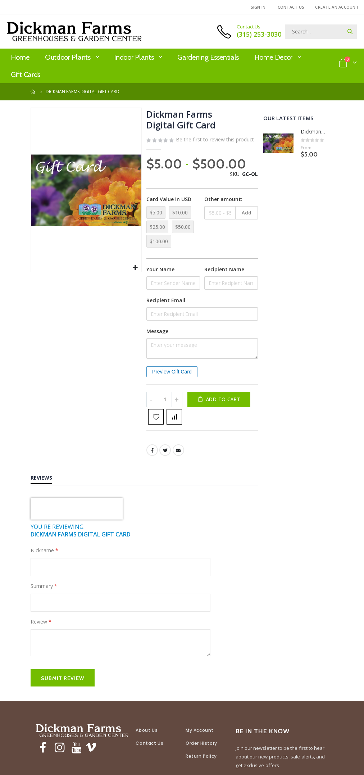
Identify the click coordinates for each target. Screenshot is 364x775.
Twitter (164, 464)
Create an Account (337, 7)
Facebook (151, 464)
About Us (147, 744)
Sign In (258, 7)
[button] (134, 266)
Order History (201, 757)
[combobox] (321, 31)
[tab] (47, 492)
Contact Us (291, 7)
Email (178, 464)
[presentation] (77, 523)
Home (33, 91)
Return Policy (201, 770)
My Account (200, 744)
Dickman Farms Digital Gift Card (314, 131)
